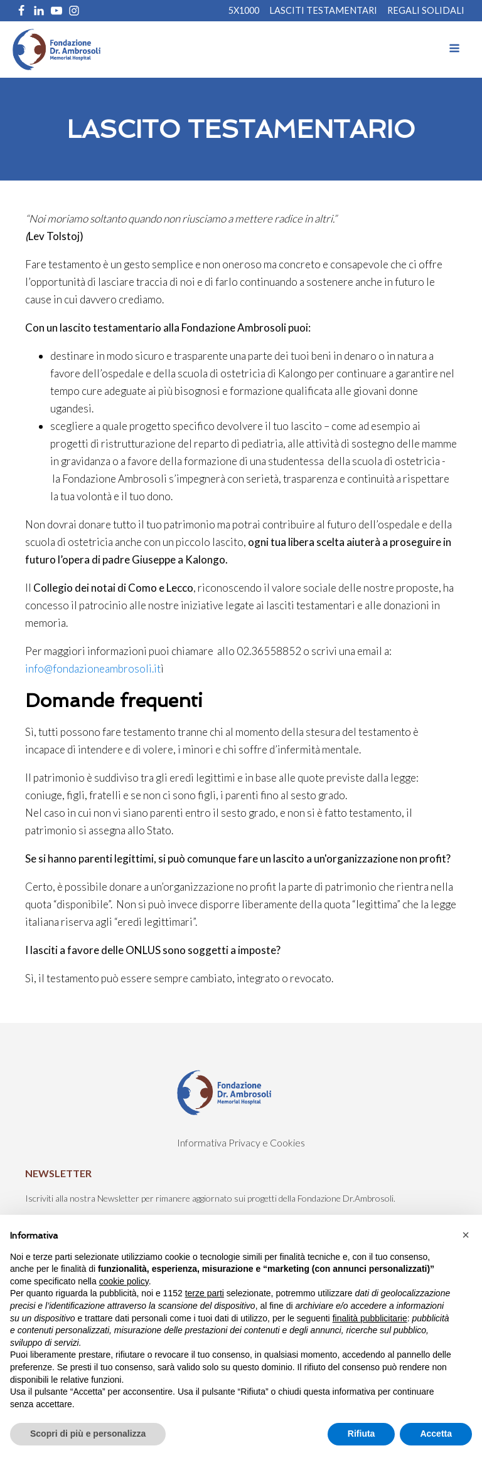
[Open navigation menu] (454, 49)
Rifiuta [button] (361, 1434)
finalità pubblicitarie (370, 1318)
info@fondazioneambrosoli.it (93, 668)
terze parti (204, 1293)
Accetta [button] (436, 1434)
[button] (466, 1235)
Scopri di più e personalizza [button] (88, 1434)
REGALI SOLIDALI (425, 11)
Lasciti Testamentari (323, 11)
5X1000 (243, 11)
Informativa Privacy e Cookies (241, 1142)
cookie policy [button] (124, 1281)
